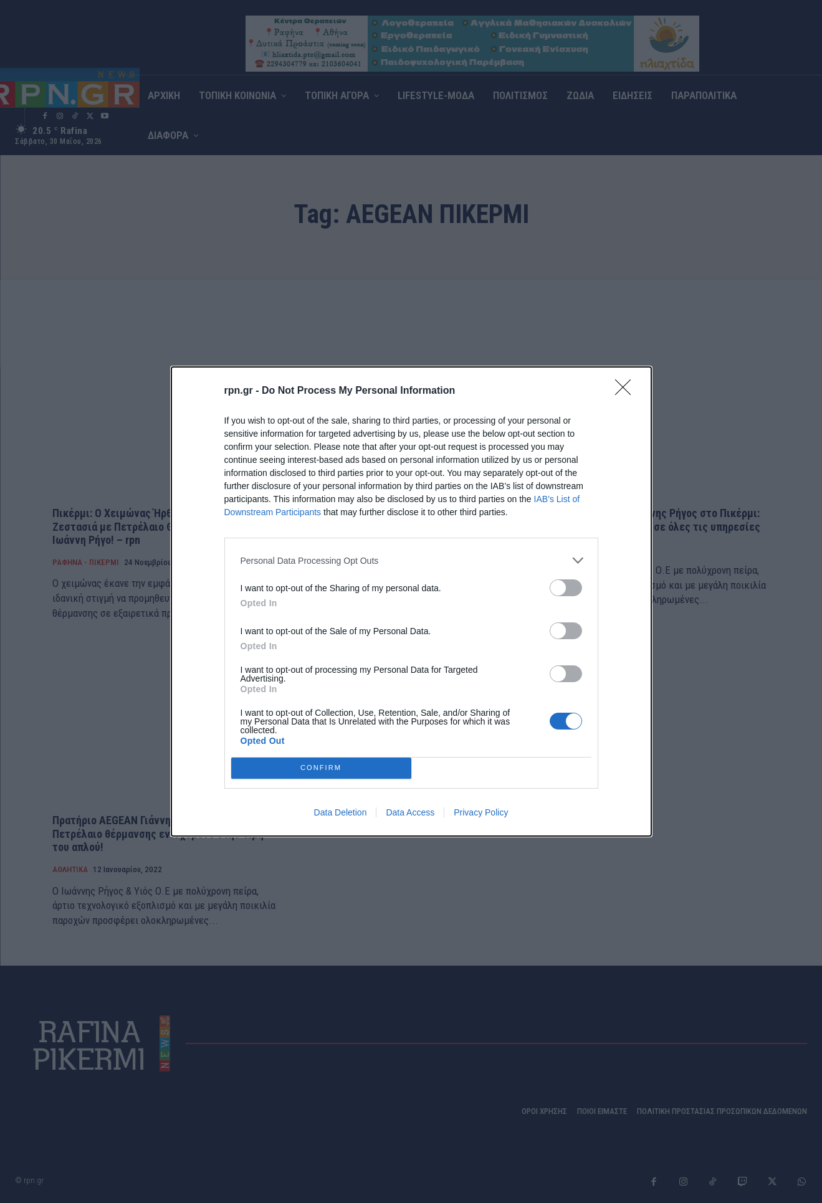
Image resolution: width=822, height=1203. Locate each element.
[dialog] (411, 601)
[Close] (627, 391)
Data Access (410, 812)
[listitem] (411, 560)
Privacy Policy (481, 812)
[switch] (566, 587)
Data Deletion (340, 812)
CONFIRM (321, 768)
